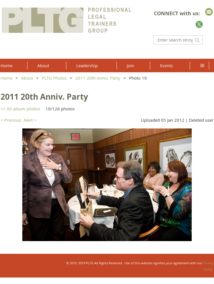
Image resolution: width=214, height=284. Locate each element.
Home (6, 78)
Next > (30, 120)
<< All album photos (20, 109)
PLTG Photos (54, 78)
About (27, 78)
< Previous (11, 120)
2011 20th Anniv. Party (97, 78)
